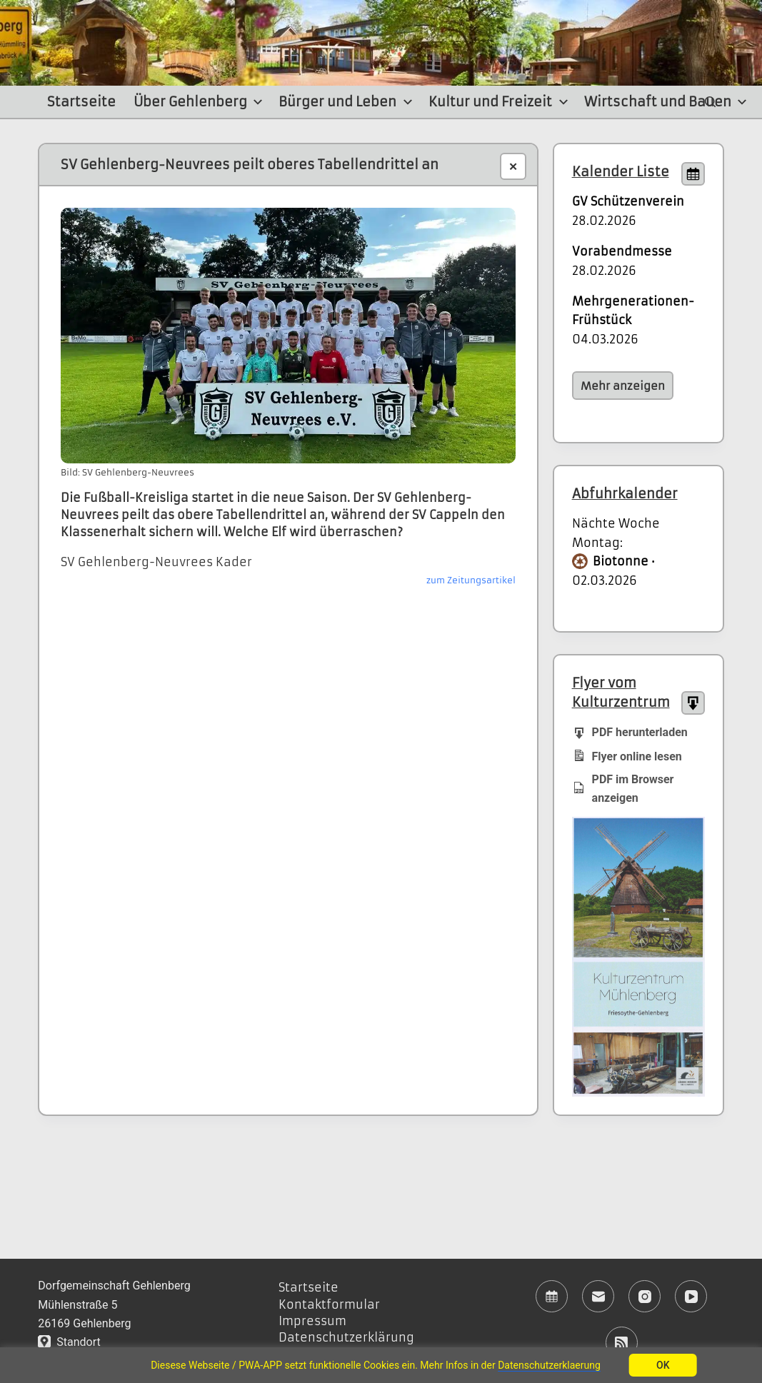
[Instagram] (644, 1296)
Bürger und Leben (347, 102)
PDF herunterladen (630, 731)
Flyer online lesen (627, 755)
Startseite (81, 102)
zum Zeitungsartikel (471, 580)
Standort (69, 1342)
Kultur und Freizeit (500, 102)
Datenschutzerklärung (346, 1337)
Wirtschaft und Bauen (667, 102)
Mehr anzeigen (623, 386)
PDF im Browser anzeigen (623, 789)
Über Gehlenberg (200, 102)
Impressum (312, 1321)
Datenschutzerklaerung (549, 1365)
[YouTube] (691, 1296)
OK (663, 1365)
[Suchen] (710, 102)
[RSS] (622, 1343)
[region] (381, 1365)
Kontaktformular (329, 1304)
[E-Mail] (598, 1296)
